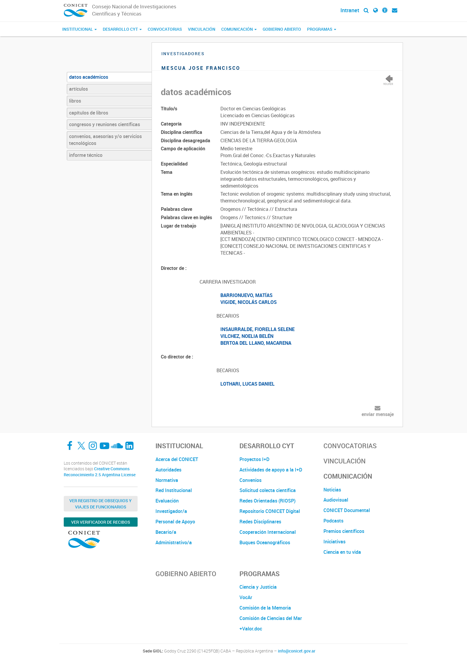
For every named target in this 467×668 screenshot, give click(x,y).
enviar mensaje (378, 414)
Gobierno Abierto (282, 29)
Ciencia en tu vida (342, 552)
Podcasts (333, 520)
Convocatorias (165, 29)
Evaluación (167, 500)
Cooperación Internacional (267, 532)
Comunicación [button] (239, 29)
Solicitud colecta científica (267, 490)
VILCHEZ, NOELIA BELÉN (246, 336)
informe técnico (85, 155)
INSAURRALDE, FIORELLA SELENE (257, 329)
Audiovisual (335, 500)
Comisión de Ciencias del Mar (270, 618)
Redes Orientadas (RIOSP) (267, 500)
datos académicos (88, 77)
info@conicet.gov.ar (296, 651)
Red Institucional (173, 490)
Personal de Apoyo (175, 521)
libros (75, 101)
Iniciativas (334, 541)
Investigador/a (171, 511)
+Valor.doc (250, 628)
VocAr (245, 597)
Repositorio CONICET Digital (269, 511)
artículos (78, 89)
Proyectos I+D (254, 459)
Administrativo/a (173, 542)
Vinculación (201, 29)
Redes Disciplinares (260, 521)
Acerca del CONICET (176, 459)
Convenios (250, 480)
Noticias (332, 489)
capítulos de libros (88, 112)
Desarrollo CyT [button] (122, 29)
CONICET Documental (346, 510)
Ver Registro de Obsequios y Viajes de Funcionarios (100, 504)
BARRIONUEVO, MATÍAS (246, 295)
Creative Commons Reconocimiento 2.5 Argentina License (100, 471)
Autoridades (168, 469)
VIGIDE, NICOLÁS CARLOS (248, 302)
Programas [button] (321, 29)
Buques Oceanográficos (264, 542)
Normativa (166, 480)
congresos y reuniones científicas (104, 124)
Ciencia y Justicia (258, 587)
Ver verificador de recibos (100, 522)
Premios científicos (343, 531)
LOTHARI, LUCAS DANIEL (247, 384)
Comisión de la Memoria (265, 607)
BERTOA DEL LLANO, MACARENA (255, 343)
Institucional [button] (79, 29)
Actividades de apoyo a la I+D (270, 469)
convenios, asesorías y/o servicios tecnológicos (105, 139)
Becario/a (165, 532)
